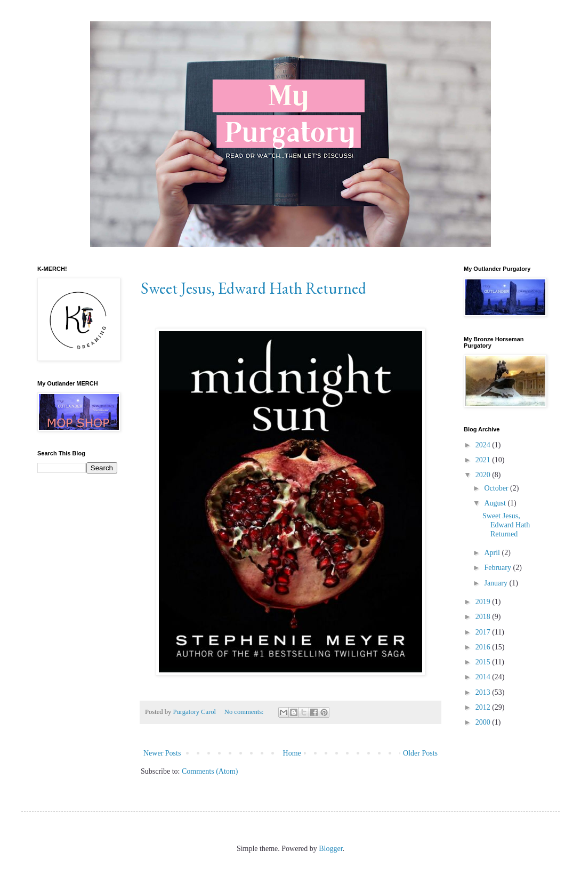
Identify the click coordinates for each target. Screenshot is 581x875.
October (497, 488)
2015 (484, 662)
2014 (484, 677)
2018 (484, 617)
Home (292, 753)
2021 (484, 460)
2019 (484, 602)
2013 (484, 692)
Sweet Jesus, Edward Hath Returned (253, 288)
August (495, 503)
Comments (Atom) (210, 771)
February (498, 568)
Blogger (330, 849)
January (496, 583)
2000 (484, 722)
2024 (484, 445)
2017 (484, 632)
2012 (484, 707)
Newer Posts (162, 753)
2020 (484, 475)
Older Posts (420, 753)
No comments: (244, 712)
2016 (484, 647)
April (493, 553)
